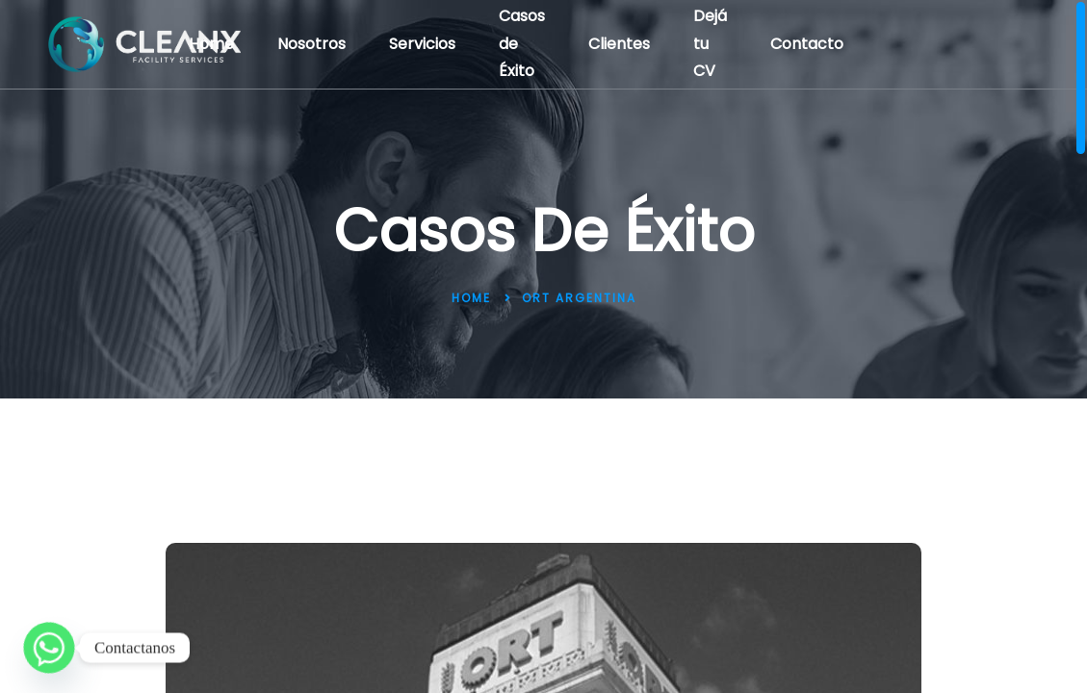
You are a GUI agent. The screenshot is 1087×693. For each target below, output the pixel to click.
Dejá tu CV (710, 44)
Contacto (806, 44)
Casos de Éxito (522, 44)
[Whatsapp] (49, 648)
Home (211, 44)
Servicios (422, 44)
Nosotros (311, 44)
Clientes (619, 44)
